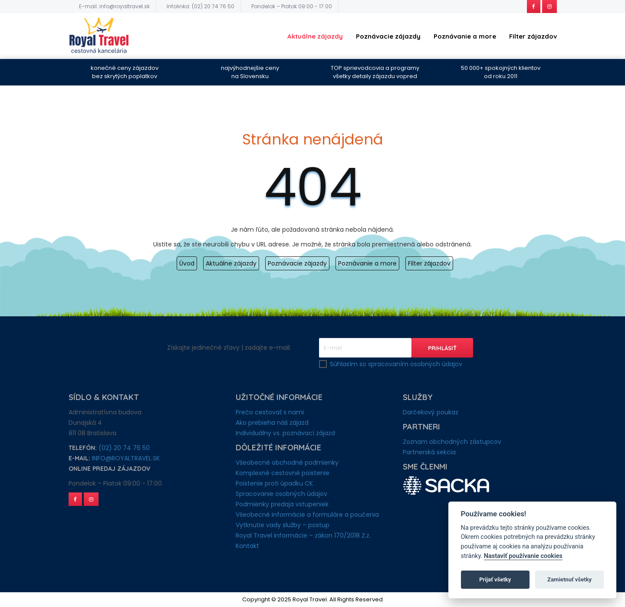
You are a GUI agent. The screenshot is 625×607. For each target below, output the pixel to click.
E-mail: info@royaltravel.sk (114, 6)
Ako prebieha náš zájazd (272, 422)
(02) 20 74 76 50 (124, 447)
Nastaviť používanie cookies (523, 556)
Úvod (186, 263)
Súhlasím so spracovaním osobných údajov (396, 364)
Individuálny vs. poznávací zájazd (285, 433)
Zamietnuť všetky (569, 579)
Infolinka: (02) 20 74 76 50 (200, 6)
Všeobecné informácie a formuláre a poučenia (307, 514)
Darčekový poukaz (430, 412)
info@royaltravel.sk (126, 458)
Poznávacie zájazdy (388, 36)
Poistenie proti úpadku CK (274, 483)
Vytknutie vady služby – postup (282, 525)
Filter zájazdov (533, 36)
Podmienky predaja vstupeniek (282, 504)
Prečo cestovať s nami (270, 412)
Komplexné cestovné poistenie (282, 473)
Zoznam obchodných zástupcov (452, 441)
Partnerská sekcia (429, 452)
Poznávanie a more (465, 36)
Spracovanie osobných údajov (281, 493)
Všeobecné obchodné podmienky (287, 462)
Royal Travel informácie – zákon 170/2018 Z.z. (303, 535)
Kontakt (247, 545)
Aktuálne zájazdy (315, 36)
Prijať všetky (495, 579)
